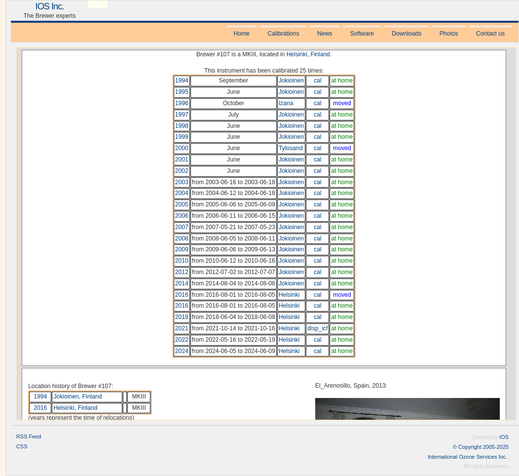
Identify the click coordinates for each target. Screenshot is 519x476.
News (324, 33)
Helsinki (297, 54)
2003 (181, 182)
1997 (181, 114)
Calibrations (283, 33)
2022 (181, 339)
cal (318, 80)
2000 (181, 148)
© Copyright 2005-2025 (481, 447)
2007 (181, 227)
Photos (449, 33)
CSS (22, 446)
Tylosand (291, 148)
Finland (320, 54)
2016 (181, 294)
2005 (181, 204)
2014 (181, 283)
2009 (181, 249)
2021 (181, 328)
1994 (181, 80)
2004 (181, 193)
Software (362, 33)
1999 (181, 136)
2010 (181, 260)
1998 (181, 125)
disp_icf (317, 328)
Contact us (490, 33)
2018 (181, 317)
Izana (286, 103)
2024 (181, 351)
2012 (181, 272)
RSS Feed (28, 436)
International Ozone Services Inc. (467, 457)
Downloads (406, 33)
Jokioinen (291, 80)
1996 (181, 103)
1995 (181, 91)
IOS (504, 437)
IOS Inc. (50, 6)
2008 (181, 238)
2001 (181, 159)
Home (241, 33)
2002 (181, 170)
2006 (181, 215)
